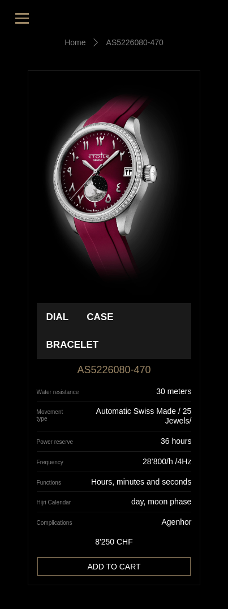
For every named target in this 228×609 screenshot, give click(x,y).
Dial (57, 317)
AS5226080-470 (135, 42)
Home (74, 42)
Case (100, 317)
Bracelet (72, 344)
